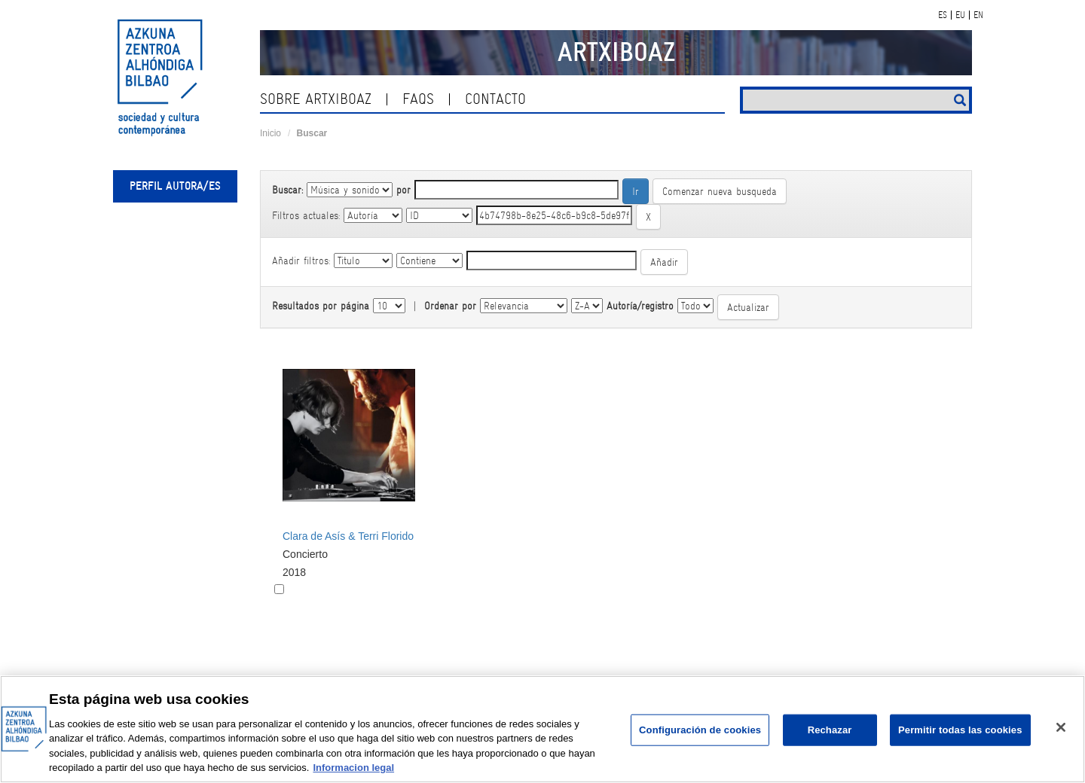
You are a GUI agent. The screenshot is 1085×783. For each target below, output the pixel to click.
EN (978, 15)
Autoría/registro (640, 306)
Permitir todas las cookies (960, 730)
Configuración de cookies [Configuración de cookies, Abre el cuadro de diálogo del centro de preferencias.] (700, 730)
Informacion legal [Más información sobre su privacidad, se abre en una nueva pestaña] (353, 767)
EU (960, 15)
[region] (542, 729)
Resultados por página (320, 306)
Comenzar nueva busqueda (719, 191)
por (403, 190)
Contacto (495, 99)
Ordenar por (450, 306)
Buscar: (287, 190)
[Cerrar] (1060, 727)
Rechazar (830, 730)
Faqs (418, 99)
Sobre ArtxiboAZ (315, 99)
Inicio (270, 133)
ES (942, 15)
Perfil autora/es (175, 186)
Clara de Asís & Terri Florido (348, 536)
